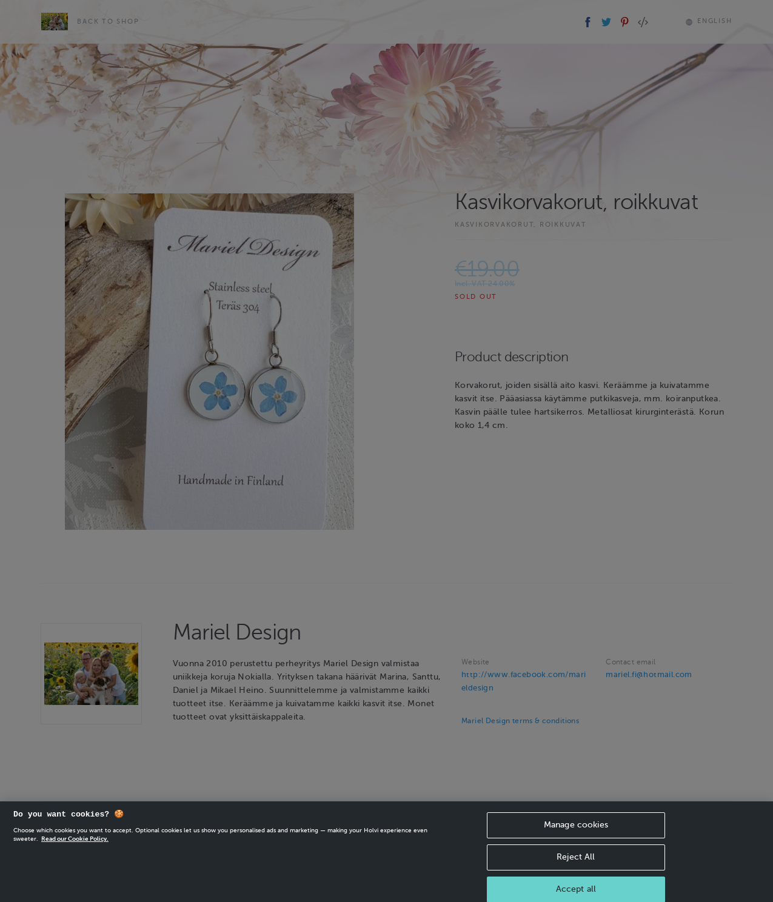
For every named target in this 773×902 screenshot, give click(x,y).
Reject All (576, 862)
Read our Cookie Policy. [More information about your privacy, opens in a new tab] (75, 844)
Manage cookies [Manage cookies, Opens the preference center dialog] (576, 830)
